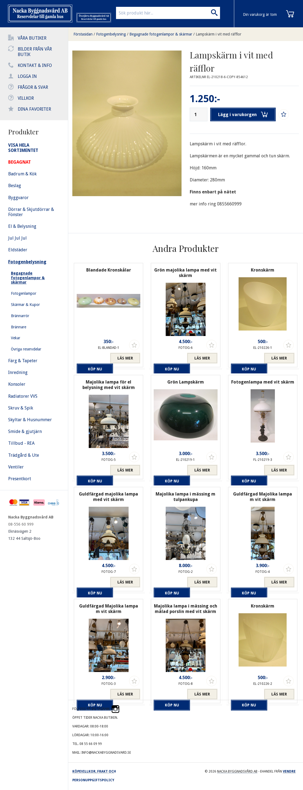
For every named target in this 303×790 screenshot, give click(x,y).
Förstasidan (83, 34)
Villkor (26, 98)
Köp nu (92, 358)
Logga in (27, 76)
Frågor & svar (33, 87)
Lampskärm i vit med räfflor (218, 34)
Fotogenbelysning (111, 34)
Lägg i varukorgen (244, 114)
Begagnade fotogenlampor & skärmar (160, 34)
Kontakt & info (35, 65)
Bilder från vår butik (35, 51)
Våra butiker (32, 38)
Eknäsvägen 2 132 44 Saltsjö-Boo (24, 535)
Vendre (289, 771)
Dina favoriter (34, 109)
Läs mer (125, 358)
